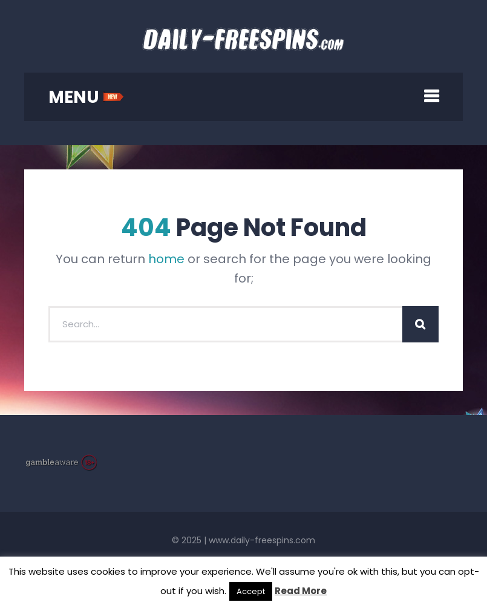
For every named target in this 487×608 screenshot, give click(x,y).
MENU (86, 97)
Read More (301, 590)
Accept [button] (251, 591)
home (166, 258)
